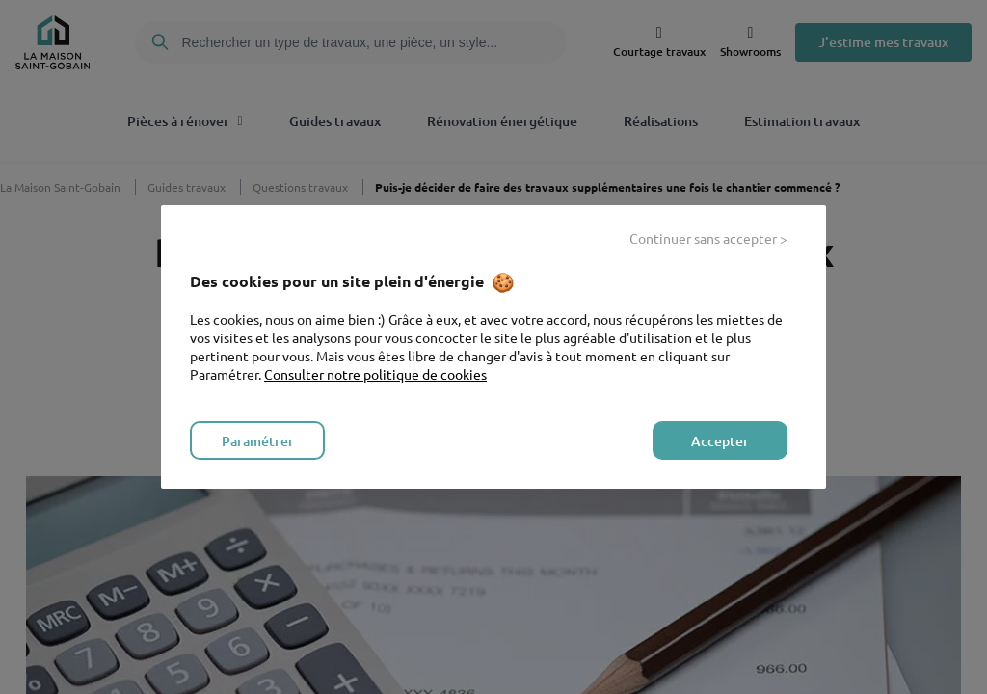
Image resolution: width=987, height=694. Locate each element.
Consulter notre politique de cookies (375, 374)
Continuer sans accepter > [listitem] (708, 238)
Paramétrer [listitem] (258, 441)
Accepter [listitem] (720, 441)
